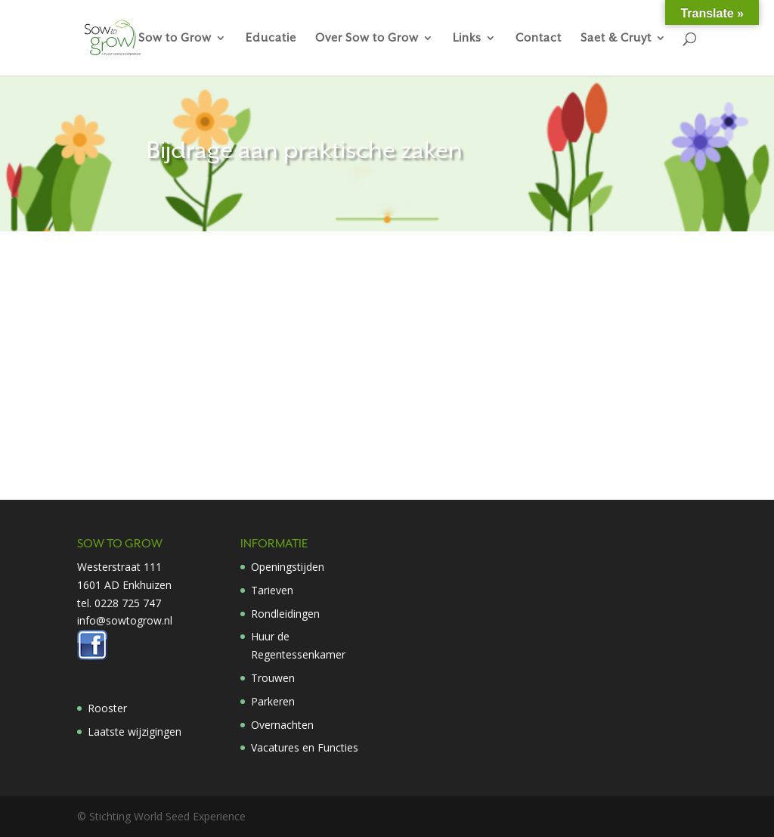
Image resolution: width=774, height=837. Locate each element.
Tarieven (272, 590)
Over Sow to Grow (367, 38)
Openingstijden (287, 567)
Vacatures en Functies (304, 747)
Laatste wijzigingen (134, 731)
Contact (538, 38)
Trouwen (273, 678)
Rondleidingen (285, 613)
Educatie (271, 38)
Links (467, 38)
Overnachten (282, 725)
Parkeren (273, 701)
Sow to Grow (175, 38)
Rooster (107, 708)
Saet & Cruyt (616, 38)
